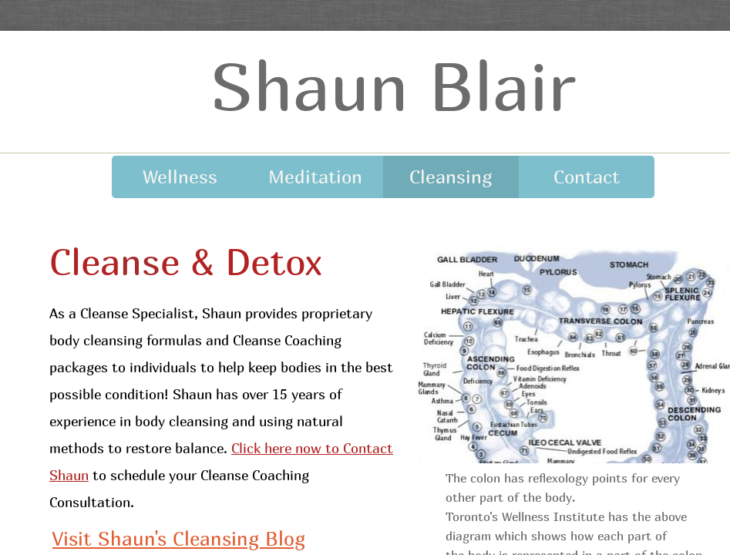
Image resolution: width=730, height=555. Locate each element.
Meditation (315, 176)
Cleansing (451, 176)
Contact (586, 176)
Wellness (180, 176)
